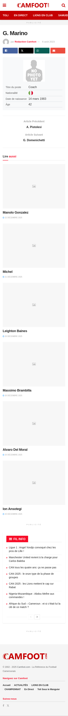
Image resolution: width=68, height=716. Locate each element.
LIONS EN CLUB (39, 685)
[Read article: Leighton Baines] (34, 305)
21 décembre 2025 (12, 277)
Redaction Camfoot (25, 41)
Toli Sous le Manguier (48, 689)
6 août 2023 (48, 41)
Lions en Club (43, 15)
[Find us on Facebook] (3, 706)
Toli (6, 15)
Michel (8, 272)
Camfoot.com (23, 667)
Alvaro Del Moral (15, 450)
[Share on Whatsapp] (42, 50)
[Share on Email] (57, 50)
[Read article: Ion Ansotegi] (34, 483)
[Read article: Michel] (34, 246)
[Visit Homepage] (34, 5)
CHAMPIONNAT (13, 689)
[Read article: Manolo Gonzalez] (34, 187)
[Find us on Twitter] (8, 706)
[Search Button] (63, 5)
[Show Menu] (4, 5)
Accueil (7, 685)
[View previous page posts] (31, 617)
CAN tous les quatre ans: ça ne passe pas (32, 567)
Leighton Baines (15, 331)
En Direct (21, 15)
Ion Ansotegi (12, 509)
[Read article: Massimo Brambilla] (34, 364)
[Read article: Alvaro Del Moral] (34, 424)
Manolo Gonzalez (15, 213)
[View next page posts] (37, 617)
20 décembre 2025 (12, 337)
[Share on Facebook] (10, 50)
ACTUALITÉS (21, 685)
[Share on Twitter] (26, 50)
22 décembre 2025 (12, 218)
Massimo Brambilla (17, 391)
